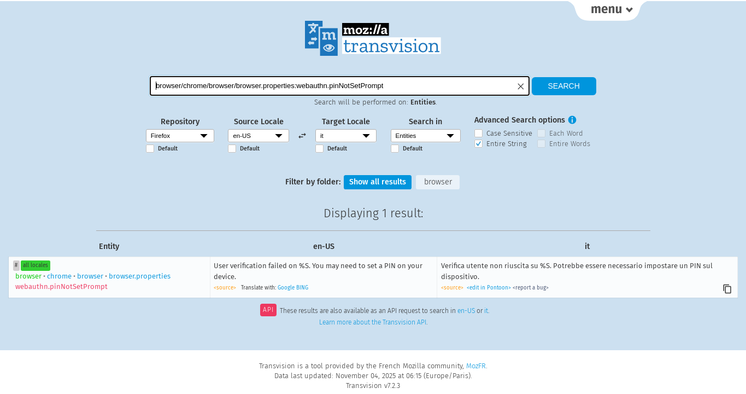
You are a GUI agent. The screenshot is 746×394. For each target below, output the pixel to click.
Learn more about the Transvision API (372, 322)
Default (168, 148)
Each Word (566, 133)
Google (286, 288)
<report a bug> (531, 288)
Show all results (377, 182)
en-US (466, 311)
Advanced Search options (519, 120)
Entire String (506, 144)
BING (302, 288)
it (486, 311)
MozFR (476, 366)
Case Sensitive (509, 133)
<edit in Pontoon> (489, 288)
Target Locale (346, 121)
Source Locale (259, 121)
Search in (425, 121)
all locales (35, 265)
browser (438, 182)
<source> (225, 288)
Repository (180, 121)
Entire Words (569, 144)
